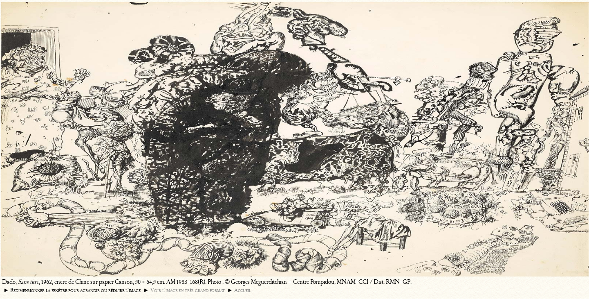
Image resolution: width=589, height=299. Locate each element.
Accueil (242, 290)
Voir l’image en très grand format (187, 290)
